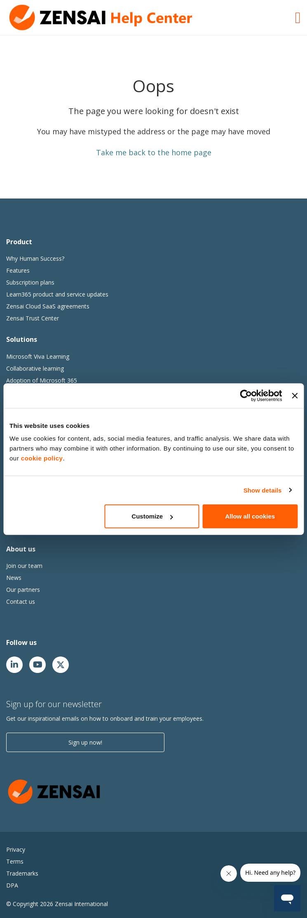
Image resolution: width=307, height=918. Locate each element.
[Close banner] (295, 395)
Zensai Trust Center (32, 318)
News (13, 578)
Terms (14, 861)
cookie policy (42, 458)
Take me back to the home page (153, 152)
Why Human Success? (35, 258)
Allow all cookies (250, 516)
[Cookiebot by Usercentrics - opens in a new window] (246, 395)
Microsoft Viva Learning (37, 356)
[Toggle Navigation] (298, 16)
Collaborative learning (35, 368)
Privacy (15, 849)
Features (18, 270)
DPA (12, 885)
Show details (263, 489)
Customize (152, 516)
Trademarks (22, 873)
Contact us (20, 601)
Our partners (23, 589)
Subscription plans (30, 282)
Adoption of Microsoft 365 (41, 380)
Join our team (24, 566)
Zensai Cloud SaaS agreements (47, 306)
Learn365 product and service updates (57, 294)
